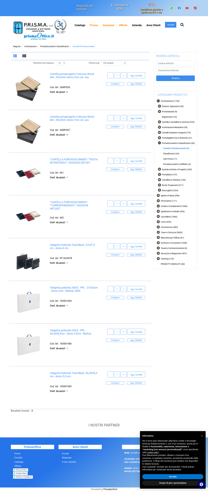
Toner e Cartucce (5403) (172, 232)
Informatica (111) (169, 201)
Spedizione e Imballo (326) (173, 211)
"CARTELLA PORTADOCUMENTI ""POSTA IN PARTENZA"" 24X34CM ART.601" (74, 161)
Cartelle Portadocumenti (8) (176, 148)
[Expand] (159, 106)
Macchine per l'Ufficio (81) (172, 238)
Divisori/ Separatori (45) (173, 106)
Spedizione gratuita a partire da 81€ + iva (151, 11)
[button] (175, 78)
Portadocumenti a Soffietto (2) (177, 164)
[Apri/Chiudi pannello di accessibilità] (201, 484)
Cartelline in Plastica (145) (174, 180)
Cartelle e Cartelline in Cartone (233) (178, 122)
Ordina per (94, 63)
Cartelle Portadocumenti (83, 46)
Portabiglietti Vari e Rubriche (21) (177, 138)
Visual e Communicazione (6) (174, 248)
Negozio (17, 46)
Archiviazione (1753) (170, 101)
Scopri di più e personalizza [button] (172, 483)
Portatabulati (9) (169, 111)
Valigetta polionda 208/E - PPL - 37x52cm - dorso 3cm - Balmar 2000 (74, 289)
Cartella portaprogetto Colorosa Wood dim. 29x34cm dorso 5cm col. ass (72, 76)
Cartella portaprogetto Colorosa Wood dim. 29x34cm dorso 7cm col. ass (72, 118)
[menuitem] (94, 25)
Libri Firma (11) (170, 159)
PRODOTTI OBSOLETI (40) (173, 264)
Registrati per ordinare (85, 7)
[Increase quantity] (124, 75)
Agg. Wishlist (136, 84)
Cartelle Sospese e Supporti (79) (176, 132)
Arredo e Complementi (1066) (174, 206)
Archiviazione (30, 46)
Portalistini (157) (169, 174)
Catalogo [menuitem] (80, 25)
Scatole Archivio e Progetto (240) (177, 169)
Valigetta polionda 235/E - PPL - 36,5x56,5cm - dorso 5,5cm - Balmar (70, 332)
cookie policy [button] (153, 452)
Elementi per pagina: (43, 63)
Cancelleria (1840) (169, 217)
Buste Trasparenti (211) (173, 185)
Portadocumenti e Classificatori (54, 46)
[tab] (15, 56)
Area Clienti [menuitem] (153, 25)
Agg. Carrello (136, 75)
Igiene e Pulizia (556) (170, 195)
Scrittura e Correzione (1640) (174, 243)
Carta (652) (166, 222)
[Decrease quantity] (110, 75)
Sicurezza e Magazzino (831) (174, 253)
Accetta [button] (173, 476)
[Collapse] (158, 101)
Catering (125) (167, 259)
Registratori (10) (169, 117)
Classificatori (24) (171, 153)
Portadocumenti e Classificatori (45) (178, 143)
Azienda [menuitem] (137, 25)
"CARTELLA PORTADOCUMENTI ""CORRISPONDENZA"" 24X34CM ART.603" (69, 205)
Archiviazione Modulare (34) (174, 127)
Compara (115, 84)
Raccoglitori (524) (170, 190)
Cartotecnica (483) (169, 227)
